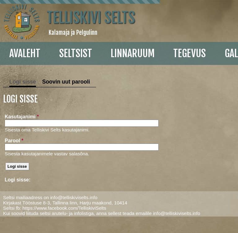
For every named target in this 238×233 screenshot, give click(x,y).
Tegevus (189, 53)
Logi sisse (22, 82)
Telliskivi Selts (90, 17)
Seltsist (75, 53)
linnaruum (133, 53)
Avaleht (24, 53)
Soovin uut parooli (66, 82)
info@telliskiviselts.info (73, 197)
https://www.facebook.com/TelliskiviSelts (64, 208)
